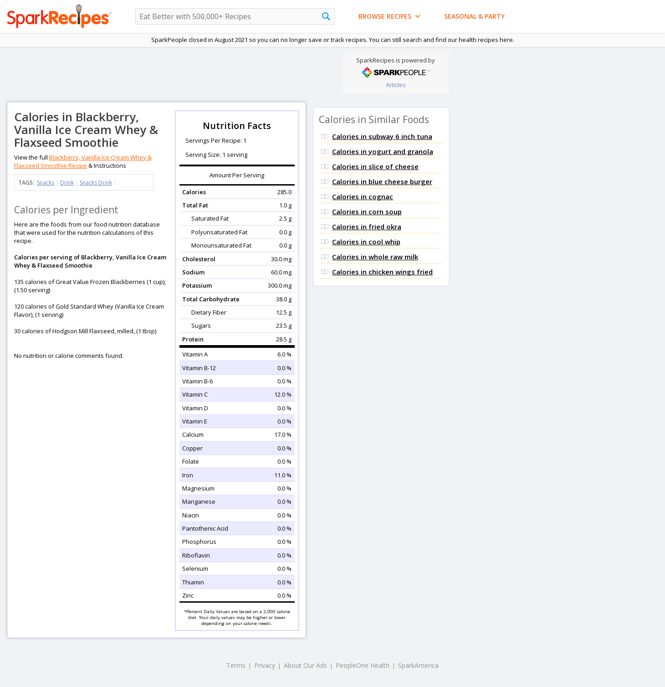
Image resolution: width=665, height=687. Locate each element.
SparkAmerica (418, 665)
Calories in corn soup (367, 211)
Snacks (45, 182)
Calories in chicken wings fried (382, 271)
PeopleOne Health (362, 665)
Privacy (264, 665)
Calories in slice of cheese (375, 166)
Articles (396, 85)
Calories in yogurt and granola (382, 151)
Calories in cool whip (366, 241)
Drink (67, 182)
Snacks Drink (96, 182)
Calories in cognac (362, 196)
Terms (236, 665)
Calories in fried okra (366, 226)
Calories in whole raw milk (375, 256)
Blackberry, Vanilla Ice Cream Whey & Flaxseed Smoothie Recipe (83, 161)
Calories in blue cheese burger (382, 181)
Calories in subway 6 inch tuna (382, 136)
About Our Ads (305, 665)
